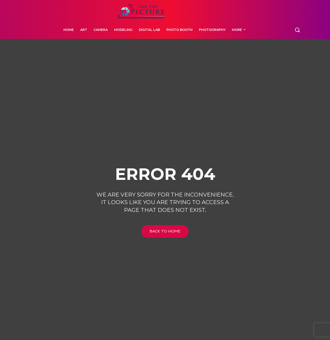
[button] (297, 29)
